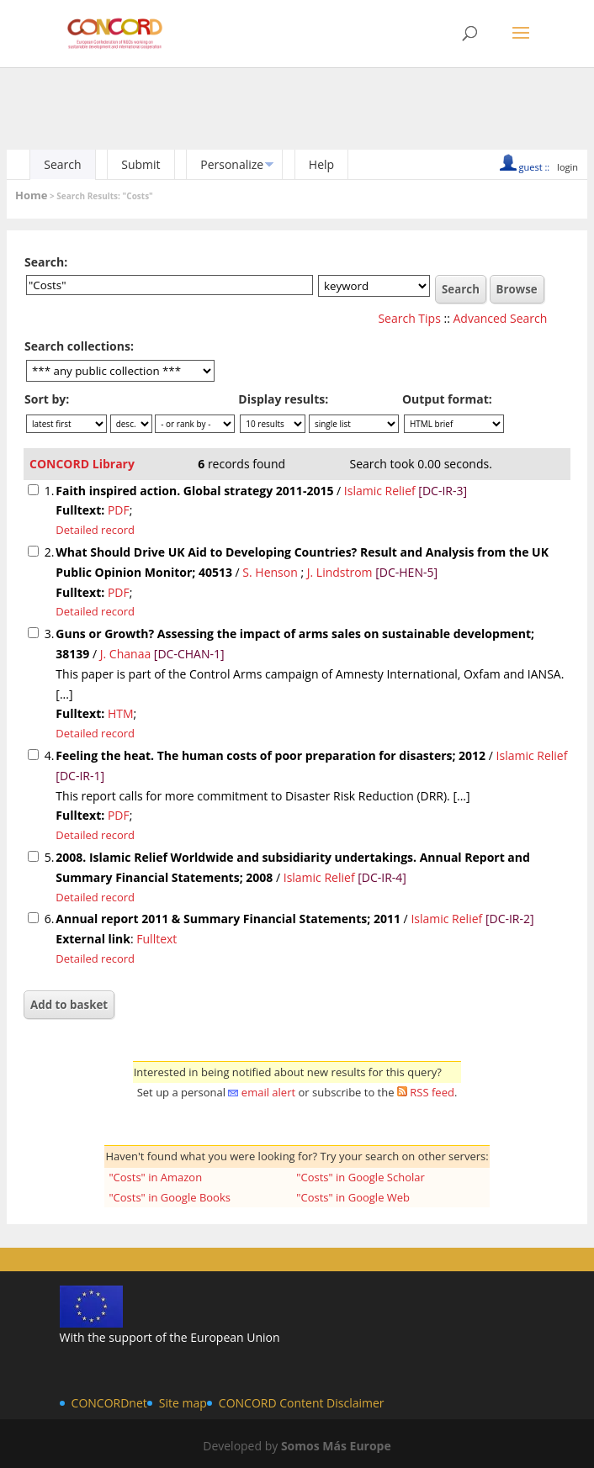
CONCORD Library (82, 464)
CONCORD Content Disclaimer (302, 1403)
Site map (183, 1403)
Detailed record (95, 529)
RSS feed (432, 1092)
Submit (140, 164)
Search (62, 164)
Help (321, 164)
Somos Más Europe (336, 1446)
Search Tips (409, 318)
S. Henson (269, 572)
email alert (268, 1092)
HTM (121, 713)
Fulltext (156, 939)
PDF (119, 510)
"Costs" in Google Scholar (360, 1177)
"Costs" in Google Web (353, 1197)
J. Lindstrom (340, 572)
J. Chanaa (125, 654)
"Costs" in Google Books (170, 1197)
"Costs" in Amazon (155, 1177)
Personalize (231, 164)
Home (31, 195)
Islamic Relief (380, 491)
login (567, 167)
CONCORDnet (109, 1403)
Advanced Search (500, 318)
